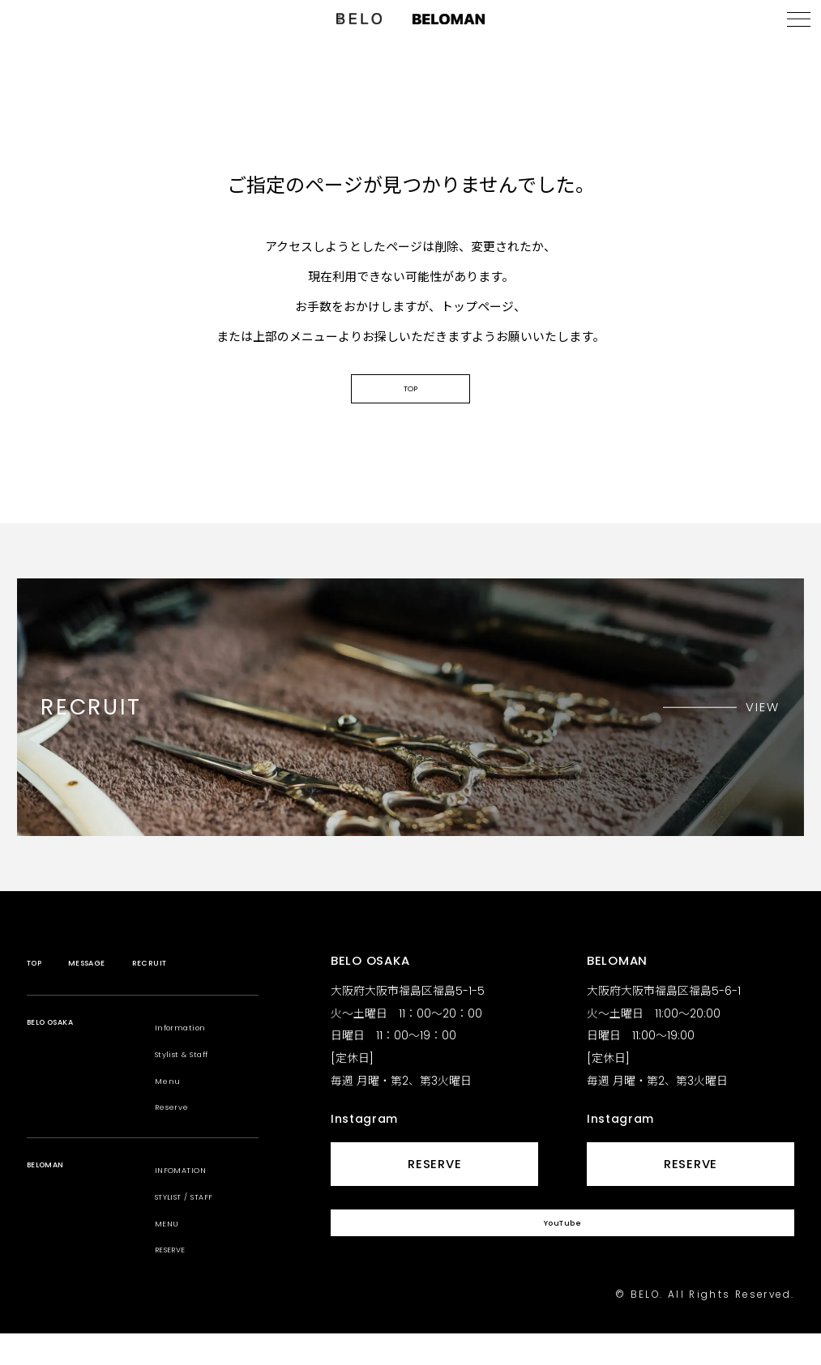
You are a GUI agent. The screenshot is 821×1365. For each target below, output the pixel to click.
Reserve (181, 1136)
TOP (410, 410)
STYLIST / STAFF (202, 1226)
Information (192, 1057)
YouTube (562, 1262)
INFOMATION (192, 1200)
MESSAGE (109, 992)
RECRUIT (193, 992)
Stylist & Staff (198, 1083)
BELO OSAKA (66, 1057)
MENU (172, 1252)
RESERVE (180, 1279)
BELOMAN (57, 1200)
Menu (172, 1110)
